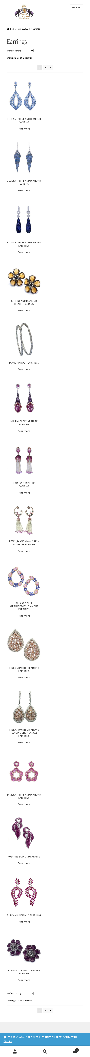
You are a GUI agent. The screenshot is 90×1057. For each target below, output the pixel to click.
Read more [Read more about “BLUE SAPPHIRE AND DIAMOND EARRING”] (24, 128)
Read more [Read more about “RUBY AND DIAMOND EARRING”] (24, 863)
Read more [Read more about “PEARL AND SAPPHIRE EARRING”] (24, 492)
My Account (15, 1051)
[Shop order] (20, 50)
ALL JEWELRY (24, 28)
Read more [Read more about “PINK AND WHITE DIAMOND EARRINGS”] (24, 677)
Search (45, 1051)
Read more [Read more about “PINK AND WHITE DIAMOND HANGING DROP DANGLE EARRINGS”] (24, 742)
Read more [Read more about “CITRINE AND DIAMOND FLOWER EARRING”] (24, 310)
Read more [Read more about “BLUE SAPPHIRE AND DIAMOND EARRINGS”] (24, 252)
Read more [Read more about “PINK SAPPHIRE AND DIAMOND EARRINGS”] (24, 804)
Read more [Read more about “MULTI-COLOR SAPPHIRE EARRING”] (24, 430)
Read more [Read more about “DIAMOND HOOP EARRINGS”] (24, 369)
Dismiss (8, 1041)
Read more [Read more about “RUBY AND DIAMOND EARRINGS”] (24, 921)
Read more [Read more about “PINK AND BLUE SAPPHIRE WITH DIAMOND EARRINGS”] (24, 615)
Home (13, 28)
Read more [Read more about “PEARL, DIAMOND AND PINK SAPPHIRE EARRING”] (24, 550)
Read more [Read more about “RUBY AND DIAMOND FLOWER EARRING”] (24, 979)
